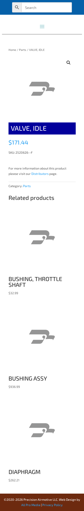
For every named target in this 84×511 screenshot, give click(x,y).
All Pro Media (30, 505)
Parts (22, 50)
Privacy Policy (52, 505)
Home (12, 50)
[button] (69, 63)
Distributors (40, 174)
